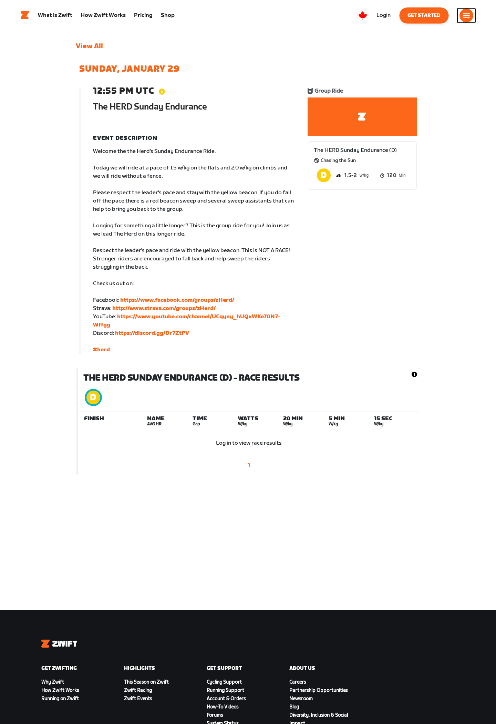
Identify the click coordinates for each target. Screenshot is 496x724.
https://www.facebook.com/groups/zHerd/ (177, 300)
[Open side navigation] (466, 15)
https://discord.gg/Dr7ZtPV (152, 333)
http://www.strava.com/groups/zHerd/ (164, 309)
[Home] (25, 15)
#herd (101, 350)
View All (89, 46)
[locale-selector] (362, 15)
